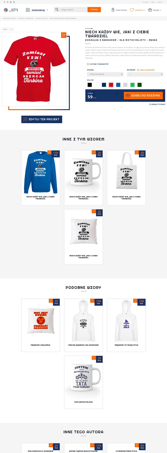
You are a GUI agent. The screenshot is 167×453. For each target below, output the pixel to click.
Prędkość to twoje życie (103, 304)
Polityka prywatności (13, 452)
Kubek (87, 452)
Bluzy (87, 448)
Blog (153, 2)
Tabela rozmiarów (147, 70)
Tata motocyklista (141, 307)
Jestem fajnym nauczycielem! (83, 394)
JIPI (91, 28)
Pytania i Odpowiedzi (53, 448)
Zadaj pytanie (157, 104)
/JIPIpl (130, 452)
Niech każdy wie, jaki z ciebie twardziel (40, 198)
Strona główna (10, 18)
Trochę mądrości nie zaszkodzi (67, 304)
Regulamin (8, 448)
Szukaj (94, 9)
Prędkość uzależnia (25, 345)
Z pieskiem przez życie (126, 394)
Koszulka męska (106, 74)
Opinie (160, 2)
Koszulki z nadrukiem (25, 18)
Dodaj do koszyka (145, 95)
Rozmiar (141, 70)
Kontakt (146, 2)
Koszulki (89, 445)
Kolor (90, 80)
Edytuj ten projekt (44, 119)
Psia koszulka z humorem (40, 394)
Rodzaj (90, 70)
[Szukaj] (74, 9)
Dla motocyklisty (42, 18)
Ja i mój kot (83, 413)
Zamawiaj (39, 10)
